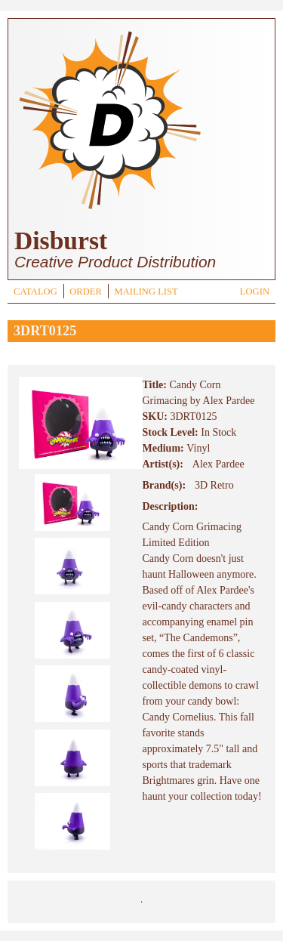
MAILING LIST (145, 291)
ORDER (85, 291)
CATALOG (35, 291)
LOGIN (254, 291)
